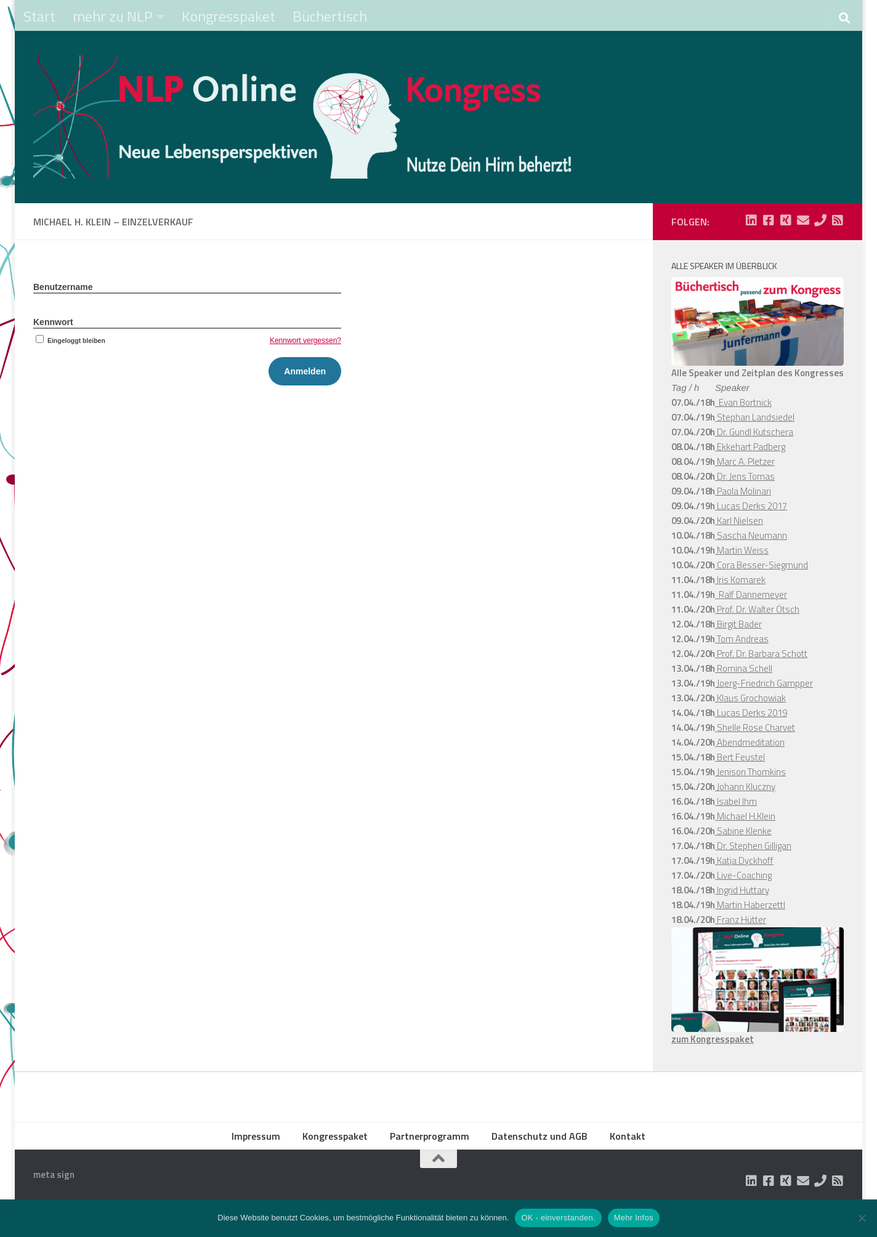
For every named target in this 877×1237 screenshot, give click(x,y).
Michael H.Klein (745, 816)
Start (39, 16)
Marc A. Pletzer (745, 461)
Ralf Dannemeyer (751, 594)
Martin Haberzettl (750, 905)
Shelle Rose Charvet (755, 727)
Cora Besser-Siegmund (761, 565)
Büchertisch (330, 16)
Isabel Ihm (736, 801)
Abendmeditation (750, 742)
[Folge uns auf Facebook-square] (768, 220)
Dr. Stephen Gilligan (753, 846)
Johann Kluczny (745, 787)
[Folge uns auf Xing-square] (786, 220)
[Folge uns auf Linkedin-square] (751, 220)
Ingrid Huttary (742, 890)
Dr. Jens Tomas (745, 476)
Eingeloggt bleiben (69, 340)
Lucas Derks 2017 (751, 506)
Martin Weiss (742, 550)
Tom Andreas (742, 639)
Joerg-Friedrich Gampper (764, 683)
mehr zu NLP (113, 16)
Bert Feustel (740, 757)
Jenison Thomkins (750, 772)
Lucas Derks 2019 (751, 713)
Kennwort (53, 322)
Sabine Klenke (743, 831)
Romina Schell (743, 668)
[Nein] (861, 1218)
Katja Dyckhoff (744, 860)
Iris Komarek (740, 580)
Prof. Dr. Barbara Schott (761, 654)
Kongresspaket (228, 16)
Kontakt (627, 1136)
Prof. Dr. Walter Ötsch (757, 609)
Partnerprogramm (429, 1136)
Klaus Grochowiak (750, 698)
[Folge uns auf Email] (803, 220)
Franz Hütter (740, 920)
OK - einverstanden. (558, 1217)
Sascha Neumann (751, 535)
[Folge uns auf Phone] (820, 220)
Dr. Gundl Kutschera (754, 432)
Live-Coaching (743, 875)
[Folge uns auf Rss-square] (837, 220)
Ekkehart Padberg (750, 447)
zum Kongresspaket (712, 1039)
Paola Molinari (743, 491)
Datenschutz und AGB (539, 1136)
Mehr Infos (633, 1217)
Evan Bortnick (743, 402)
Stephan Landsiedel (754, 417)
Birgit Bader (738, 624)
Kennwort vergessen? (305, 340)
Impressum (256, 1136)
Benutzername (62, 287)
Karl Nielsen (739, 521)
